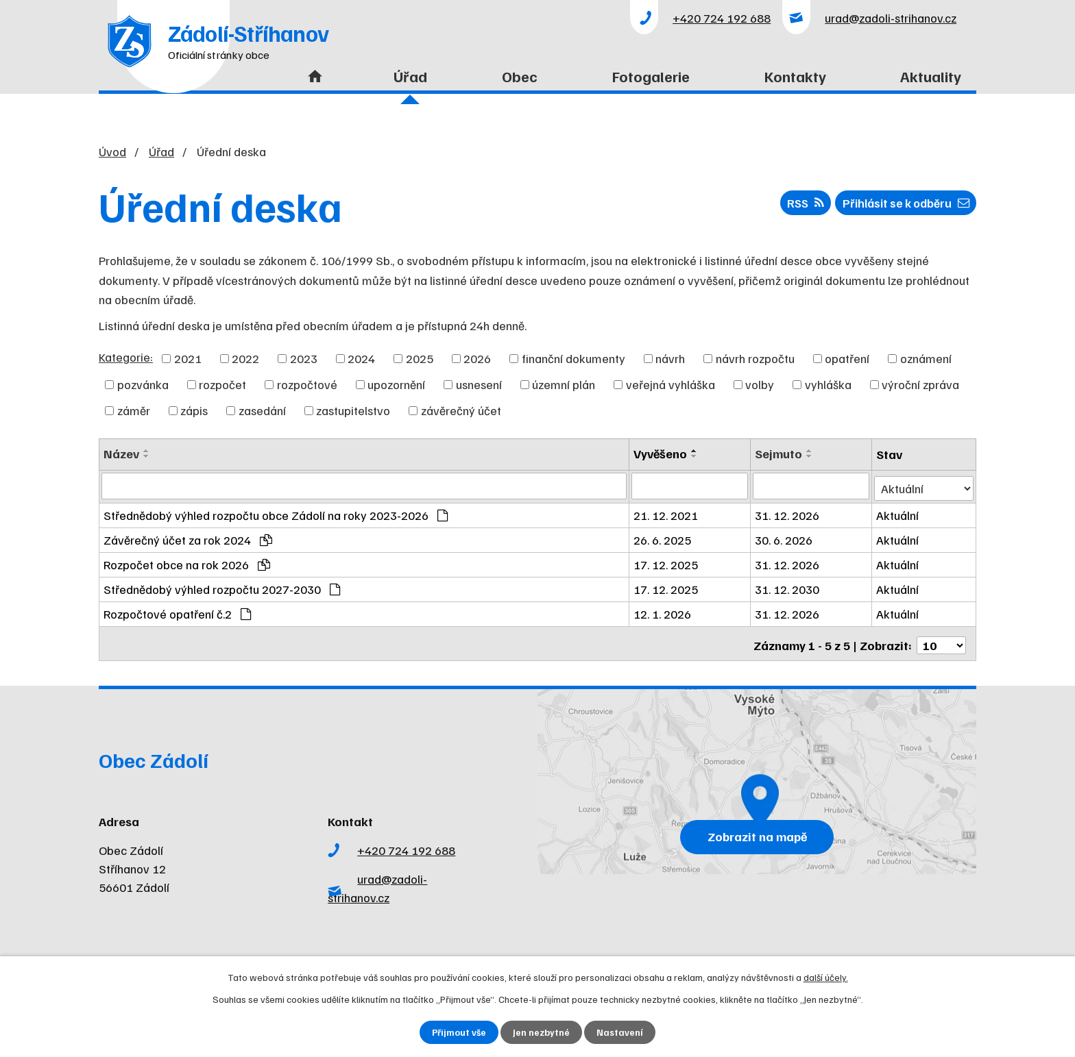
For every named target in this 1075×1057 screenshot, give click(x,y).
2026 (477, 358)
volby (759, 384)
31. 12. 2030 (788, 587)
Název (121, 453)
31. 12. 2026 (788, 513)
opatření (847, 358)
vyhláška (828, 384)
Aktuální (898, 513)
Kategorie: (126, 356)
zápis (194, 410)
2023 (303, 358)
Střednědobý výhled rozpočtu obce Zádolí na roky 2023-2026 (276, 513)
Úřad (410, 76)
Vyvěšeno (662, 453)
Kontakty (795, 76)
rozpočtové (307, 384)
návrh (670, 358)
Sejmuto (780, 453)
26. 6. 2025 (664, 537)
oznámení (926, 358)
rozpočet (222, 384)
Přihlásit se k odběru (901, 204)
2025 (419, 358)
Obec (520, 76)
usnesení (479, 384)
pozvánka (143, 384)
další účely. (826, 976)
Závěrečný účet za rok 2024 (188, 537)
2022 (245, 358)
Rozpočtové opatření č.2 (177, 611)
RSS (794, 204)
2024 (361, 358)
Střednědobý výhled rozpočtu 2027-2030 (222, 587)
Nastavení (620, 1032)
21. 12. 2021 (668, 513)
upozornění (396, 384)
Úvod (311, 84)
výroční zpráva (920, 384)
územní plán (563, 384)
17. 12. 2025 (668, 562)
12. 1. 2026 (664, 611)
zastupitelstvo (353, 410)
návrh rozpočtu (755, 358)
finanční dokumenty (573, 358)
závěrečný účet (461, 410)
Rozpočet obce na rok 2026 (187, 562)
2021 (188, 358)
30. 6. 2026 (785, 537)
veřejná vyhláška (670, 384)
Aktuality (930, 76)
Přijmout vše (459, 1032)
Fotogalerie (651, 76)
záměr (133, 410)
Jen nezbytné (542, 1032)
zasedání (262, 410)
